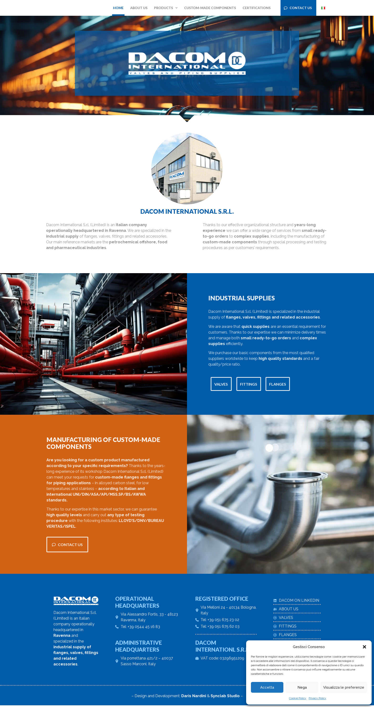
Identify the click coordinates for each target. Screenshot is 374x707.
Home (118, 8)
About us (138, 8)
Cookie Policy (297, 698)
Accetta (267, 687)
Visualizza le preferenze (343, 687)
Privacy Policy (317, 698)
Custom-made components (210, 8)
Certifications (256, 8)
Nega (302, 687)
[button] (364, 646)
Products (166, 7)
